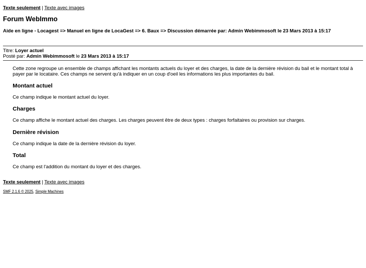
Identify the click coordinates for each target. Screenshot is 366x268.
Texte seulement (22, 7)
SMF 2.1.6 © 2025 (18, 191)
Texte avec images (64, 7)
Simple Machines (49, 191)
